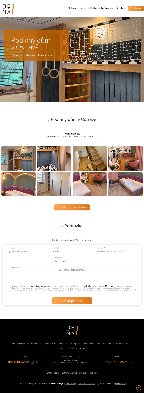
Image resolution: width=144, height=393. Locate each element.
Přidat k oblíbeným (86, 383)
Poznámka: (15, 267)
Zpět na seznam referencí (72, 207)
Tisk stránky (71, 383)
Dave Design (120, 383)
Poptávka (136, 8)
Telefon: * (101, 248)
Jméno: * (14, 248)
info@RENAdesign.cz (23, 361)
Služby (93, 8)
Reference (107, 8)
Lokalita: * (58, 258)
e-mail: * (57, 248)
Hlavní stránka (77, 8)
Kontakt (121, 8)
